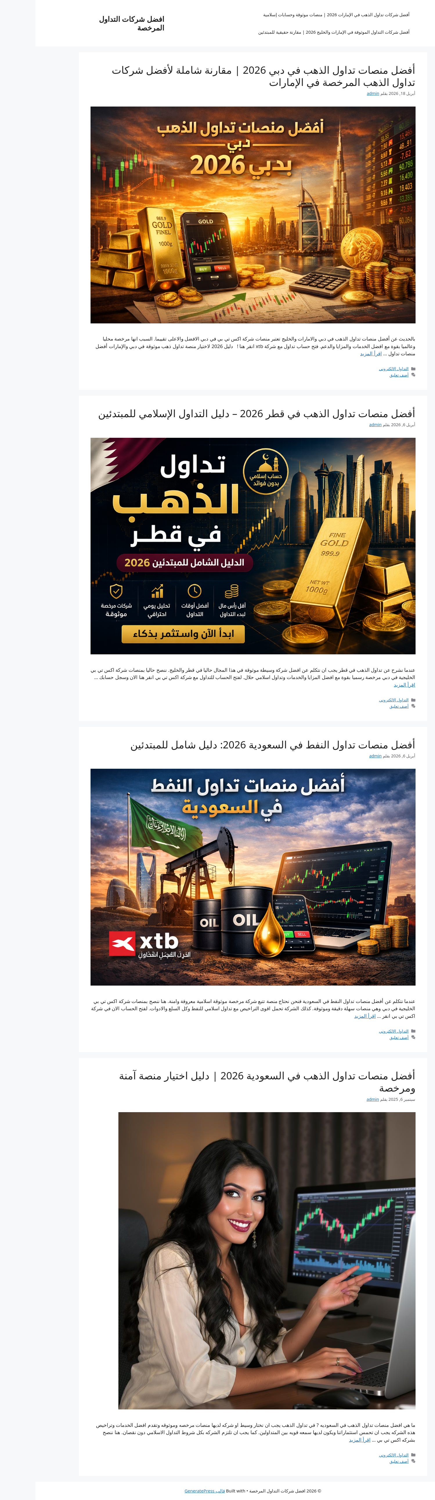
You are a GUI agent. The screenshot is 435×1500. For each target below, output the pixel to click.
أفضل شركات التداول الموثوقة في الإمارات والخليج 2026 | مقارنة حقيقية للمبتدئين (298, 32)
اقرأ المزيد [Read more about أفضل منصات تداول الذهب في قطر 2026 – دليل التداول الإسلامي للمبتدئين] (369, 684)
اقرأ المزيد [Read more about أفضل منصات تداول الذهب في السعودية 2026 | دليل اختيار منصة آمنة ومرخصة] (324, 1439)
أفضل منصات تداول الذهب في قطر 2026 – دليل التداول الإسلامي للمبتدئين (221, 413)
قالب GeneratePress (169, 1491)
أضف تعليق (363, 375)
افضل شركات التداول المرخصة (96, 23)
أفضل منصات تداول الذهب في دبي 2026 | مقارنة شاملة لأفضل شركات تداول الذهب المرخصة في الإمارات (228, 76)
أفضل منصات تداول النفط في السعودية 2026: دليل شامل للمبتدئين (237, 744)
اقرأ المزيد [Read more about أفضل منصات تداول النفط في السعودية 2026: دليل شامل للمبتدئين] (329, 1016)
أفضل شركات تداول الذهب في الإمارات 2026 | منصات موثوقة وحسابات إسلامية (301, 14)
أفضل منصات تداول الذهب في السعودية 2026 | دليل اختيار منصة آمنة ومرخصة (232, 1081)
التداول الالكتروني (358, 368)
